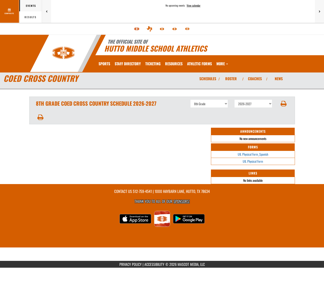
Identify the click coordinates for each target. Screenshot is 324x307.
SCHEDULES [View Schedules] (207, 78)
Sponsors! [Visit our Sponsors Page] (181, 201)
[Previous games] (46, 11)
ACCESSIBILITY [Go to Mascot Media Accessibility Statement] (154, 264)
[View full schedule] (9, 11)
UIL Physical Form (253, 161)
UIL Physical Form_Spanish (253, 154)
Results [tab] (31, 17)
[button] (283, 103)
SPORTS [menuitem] (104, 63)
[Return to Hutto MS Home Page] (63, 53)
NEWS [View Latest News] (279, 78)
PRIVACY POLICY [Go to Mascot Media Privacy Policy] (130, 264)
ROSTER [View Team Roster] (231, 78)
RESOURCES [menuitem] (174, 63)
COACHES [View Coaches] (255, 78)
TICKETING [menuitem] (153, 63)
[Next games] (319, 11)
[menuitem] (136, 29)
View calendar (193, 5)
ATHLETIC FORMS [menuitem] (223, 63)
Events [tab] (31, 5)
